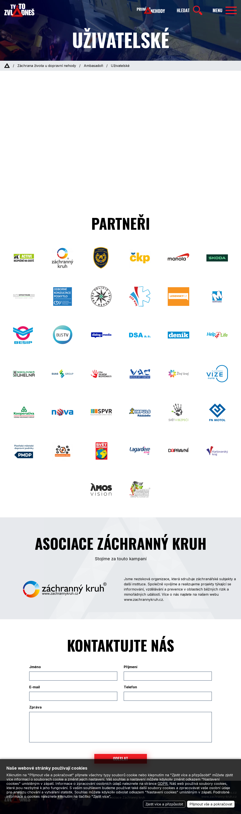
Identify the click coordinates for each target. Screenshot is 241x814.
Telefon (130, 687)
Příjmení (130, 667)
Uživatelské (120, 65)
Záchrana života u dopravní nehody (46, 65)
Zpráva (35, 707)
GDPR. (163, 783)
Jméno (35, 667)
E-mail (34, 687)
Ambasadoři (93, 65)
